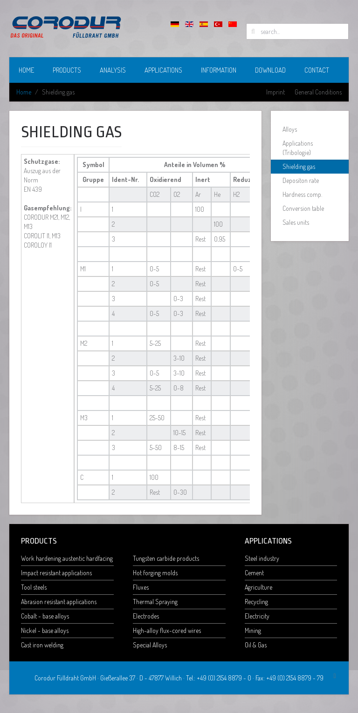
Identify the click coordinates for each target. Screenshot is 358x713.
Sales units (295, 222)
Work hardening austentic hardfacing (67, 558)
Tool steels (34, 587)
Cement (254, 573)
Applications (163, 70)
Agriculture (258, 587)
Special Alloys (150, 645)
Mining (253, 630)
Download (270, 70)
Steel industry (262, 558)
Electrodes (146, 616)
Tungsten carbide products (166, 558)
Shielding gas (298, 166)
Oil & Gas (256, 645)
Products (67, 70)
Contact (316, 70)
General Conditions (318, 92)
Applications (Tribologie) (297, 147)
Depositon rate (300, 180)
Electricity (257, 616)
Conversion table (303, 208)
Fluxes (141, 587)
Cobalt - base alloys (45, 616)
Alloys (289, 129)
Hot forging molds (155, 573)
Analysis (113, 70)
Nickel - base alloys (45, 630)
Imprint (275, 92)
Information (218, 70)
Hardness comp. (302, 194)
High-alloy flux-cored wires (167, 630)
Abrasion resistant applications (58, 601)
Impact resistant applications (56, 573)
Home (26, 70)
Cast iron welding (42, 645)
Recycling (256, 601)
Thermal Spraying (155, 601)
